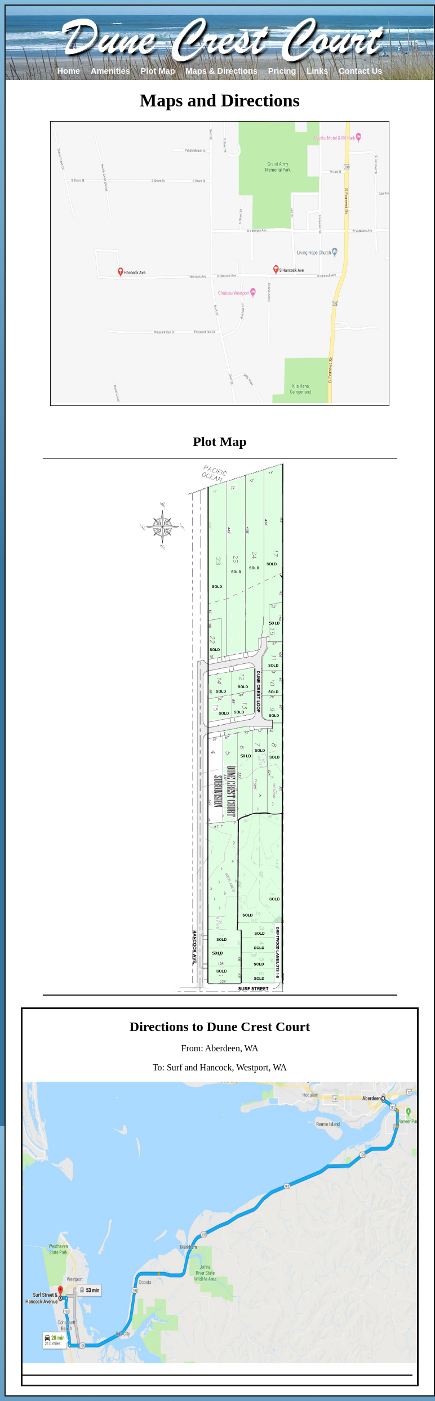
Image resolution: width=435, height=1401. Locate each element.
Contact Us (360, 70)
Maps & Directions (221, 70)
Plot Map (158, 70)
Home (68, 70)
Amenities (110, 70)
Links (317, 70)
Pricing (282, 70)
